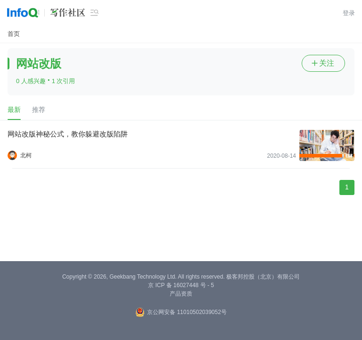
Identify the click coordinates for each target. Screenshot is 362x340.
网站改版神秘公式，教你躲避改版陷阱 (68, 134)
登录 (349, 13)
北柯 (26, 155)
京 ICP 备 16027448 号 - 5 (181, 285)
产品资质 (181, 293)
